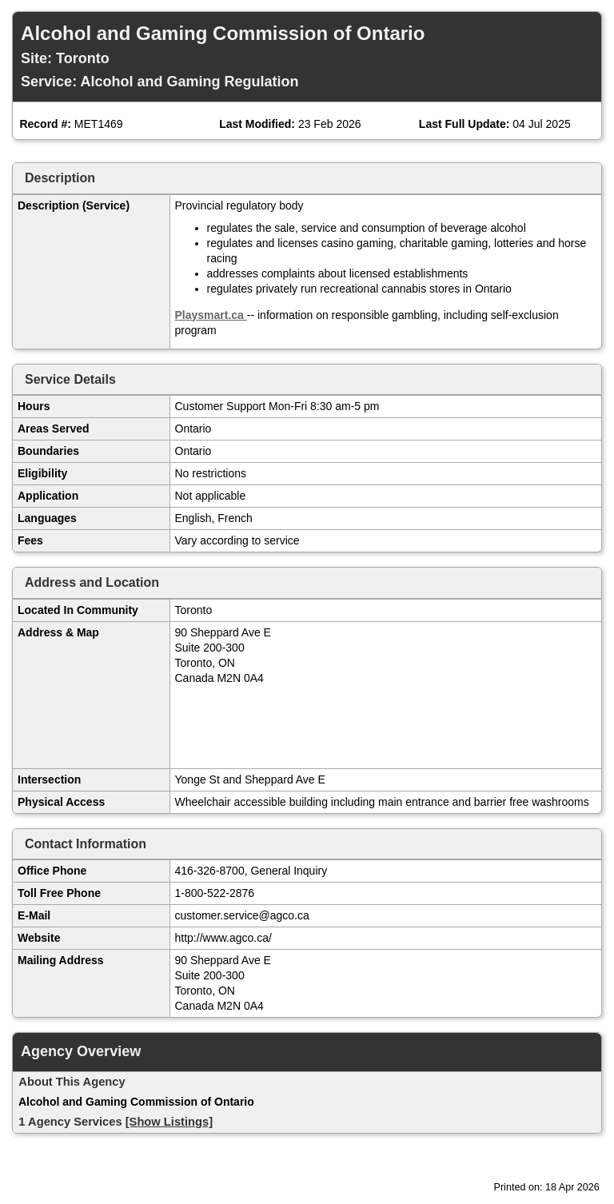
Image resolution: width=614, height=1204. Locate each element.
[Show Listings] (169, 1121)
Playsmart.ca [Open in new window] (211, 315)
